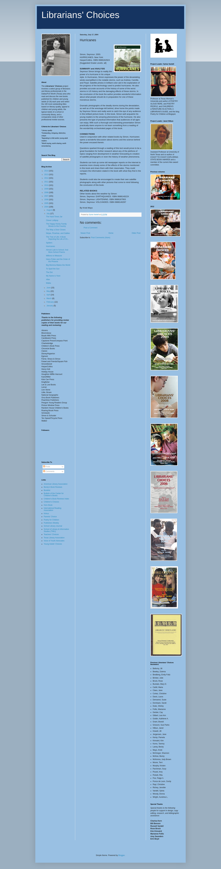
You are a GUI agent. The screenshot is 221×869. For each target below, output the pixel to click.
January (50, 306)
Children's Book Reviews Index (56, 499)
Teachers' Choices (51, 534)
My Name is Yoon (53, 276)
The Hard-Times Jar (54, 217)
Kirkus (46, 513)
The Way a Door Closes (56, 230)
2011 (46, 182)
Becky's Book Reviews (53, 487)
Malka (48, 283)
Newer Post (85, 233)
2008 (46, 192)
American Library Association (56, 484)
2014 (46, 171)
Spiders (49, 243)
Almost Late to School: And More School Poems (57, 251)
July (48, 213)
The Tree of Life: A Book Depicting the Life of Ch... (57, 238)
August (50, 210)
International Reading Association (52, 509)
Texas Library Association (54, 538)
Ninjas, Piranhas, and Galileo (58, 233)
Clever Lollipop (52, 220)
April (49, 295)
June (49, 288)
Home (111, 233)
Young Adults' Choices (53, 544)
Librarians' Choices (80, 15)
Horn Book (48, 505)
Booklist (47, 490)
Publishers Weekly (51, 523)
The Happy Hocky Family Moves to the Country (56, 225)
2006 (46, 199)
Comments (48, 471)
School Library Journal (53, 526)
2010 (46, 185)
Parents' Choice (50, 517)
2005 (46, 203)
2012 (46, 178)
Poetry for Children (51, 520)
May (48, 291)
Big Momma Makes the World (58, 265)
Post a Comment (90, 228)
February (50, 302)
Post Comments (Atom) (100, 237)
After (48, 279)
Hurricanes (50, 246)
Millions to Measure (54, 256)
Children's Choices (51, 502)
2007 (46, 196)
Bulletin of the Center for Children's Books (54, 494)
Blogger (121, 855)
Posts (46, 467)
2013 (46, 174)
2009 (46, 189)
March (49, 298)
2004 (46, 207)
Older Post (136, 233)
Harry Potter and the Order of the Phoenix (58, 260)
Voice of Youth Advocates (54, 541)
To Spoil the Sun (52, 269)
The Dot (49, 272)
